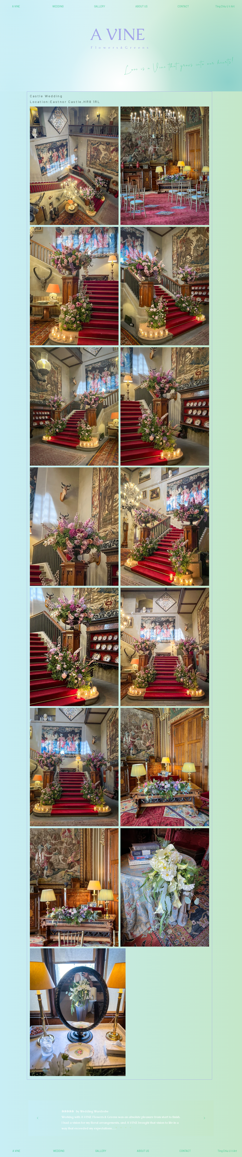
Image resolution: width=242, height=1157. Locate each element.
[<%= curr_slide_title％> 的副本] (125, 1127)
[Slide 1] (111, 1127)
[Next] (204, 1118)
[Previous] (37, 1118)
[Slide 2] (116, 1127)
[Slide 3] (121, 1127)
